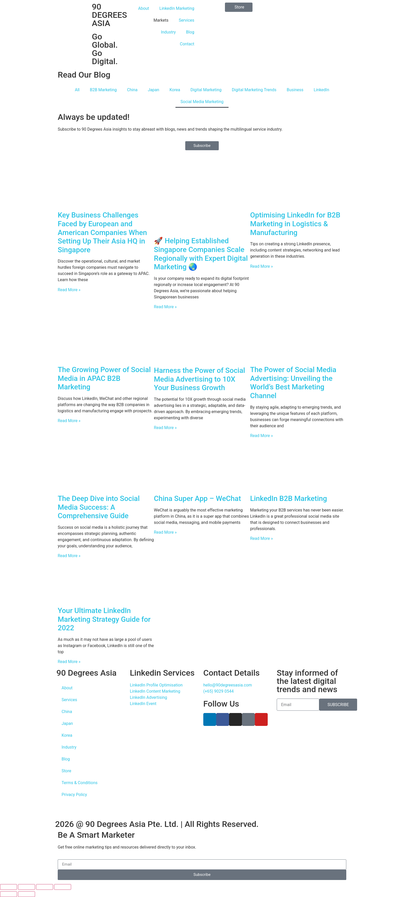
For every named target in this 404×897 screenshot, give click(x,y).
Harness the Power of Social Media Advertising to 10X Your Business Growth (199, 379)
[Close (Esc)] (62, 887)
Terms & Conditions (80, 782)
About (143, 8)
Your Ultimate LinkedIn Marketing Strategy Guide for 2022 (104, 619)
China (132, 89)
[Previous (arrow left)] (8, 894)
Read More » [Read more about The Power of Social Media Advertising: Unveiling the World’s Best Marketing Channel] (261, 435)
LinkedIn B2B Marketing (288, 498)
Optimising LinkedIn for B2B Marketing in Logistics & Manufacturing (295, 224)
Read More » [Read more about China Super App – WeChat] (165, 532)
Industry (168, 32)
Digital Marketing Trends (254, 89)
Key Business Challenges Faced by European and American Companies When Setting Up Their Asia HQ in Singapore (102, 232)
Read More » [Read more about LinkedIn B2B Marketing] (261, 538)
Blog (190, 32)
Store (66, 770)
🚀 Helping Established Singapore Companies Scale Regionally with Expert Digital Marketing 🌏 (201, 254)
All (77, 89)
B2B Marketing (103, 89)
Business (295, 89)
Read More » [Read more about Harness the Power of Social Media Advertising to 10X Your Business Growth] (165, 427)
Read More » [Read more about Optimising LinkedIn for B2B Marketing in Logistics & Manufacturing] (261, 266)
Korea (175, 89)
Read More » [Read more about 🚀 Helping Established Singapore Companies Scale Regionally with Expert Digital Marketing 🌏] (165, 306)
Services (186, 20)
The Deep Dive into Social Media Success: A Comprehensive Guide (99, 507)
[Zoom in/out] (8, 887)
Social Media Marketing (202, 101)
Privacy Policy (74, 794)
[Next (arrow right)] (26, 894)
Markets (161, 20)
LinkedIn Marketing (176, 8)
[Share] (44, 887)
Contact (187, 43)
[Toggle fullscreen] (26, 887)
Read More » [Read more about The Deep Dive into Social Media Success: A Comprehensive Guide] (69, 555)
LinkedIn (321, 89)
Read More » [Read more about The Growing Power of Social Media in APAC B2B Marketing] (69, 420)
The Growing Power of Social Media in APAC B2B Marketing (104, 378)
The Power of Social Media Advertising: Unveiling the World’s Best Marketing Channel (293, 382)
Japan (153, 89)
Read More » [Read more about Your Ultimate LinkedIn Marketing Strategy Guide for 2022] (69, 661)
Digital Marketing (206, 89)
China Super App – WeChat (197, 498)
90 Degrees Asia (86, 673)
